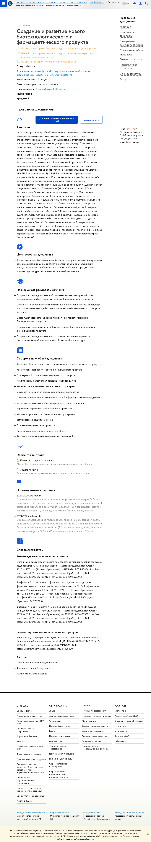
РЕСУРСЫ (120, 705)
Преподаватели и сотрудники (25, 730)
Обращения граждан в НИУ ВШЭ (30, 748)
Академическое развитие (94, 735)
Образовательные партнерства (58, 765)
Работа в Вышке (24, 800)
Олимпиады (55, 720)
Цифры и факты (24, 710)
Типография (120, 725)
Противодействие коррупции (31, 759)
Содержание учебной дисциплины (131, 52)
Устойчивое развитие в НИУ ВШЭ (31, 722)
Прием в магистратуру (60, 735)
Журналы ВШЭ (122, 735)
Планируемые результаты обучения (131, 43)
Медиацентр (121, 730)
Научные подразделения (94, 710)
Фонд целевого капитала (29, 754)
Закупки (20, 741)
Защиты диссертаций (92, 730)
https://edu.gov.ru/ (59, 812)
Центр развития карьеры (61, 753)
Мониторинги (89, 720)
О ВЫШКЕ (22, 705)
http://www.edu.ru (91, 812)
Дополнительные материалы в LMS (56, 119)
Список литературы (130, 73)
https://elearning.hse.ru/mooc (129, 812)
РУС (124, 3)
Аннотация (125, 26)
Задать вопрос (91, 119)
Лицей (52, 710)
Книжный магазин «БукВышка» (129, 720)
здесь (39, 833)
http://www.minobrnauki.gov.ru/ (32, 812)
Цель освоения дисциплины (128, 33)
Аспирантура (55, 740)
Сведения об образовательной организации (25, 780)
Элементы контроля (131, 59)
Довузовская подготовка (61, 715)
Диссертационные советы (95, 725)
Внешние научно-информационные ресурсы (95, 747)
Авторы (124, 79)
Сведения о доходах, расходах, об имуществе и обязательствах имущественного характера (30, 768)
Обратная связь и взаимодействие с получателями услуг (59, 774)
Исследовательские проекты (96, 715)
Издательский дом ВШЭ (126, 715)
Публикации (120, 740)
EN (128, 3)
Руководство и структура (29, 715)
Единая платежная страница (30, 795)
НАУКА (86, 705)
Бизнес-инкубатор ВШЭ (60, 758)
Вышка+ (53, 730)
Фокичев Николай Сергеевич (51, 89)
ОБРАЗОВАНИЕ (58, 705)
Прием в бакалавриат (59, 725)
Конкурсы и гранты (91, 740)
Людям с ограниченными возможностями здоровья (29, 789)
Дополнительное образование (58, 747)
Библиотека (120, 710)
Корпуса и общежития (28, 736)
